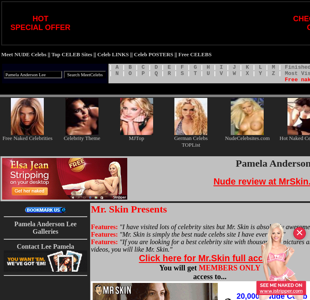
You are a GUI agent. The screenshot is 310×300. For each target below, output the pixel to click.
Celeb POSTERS (153, 54)
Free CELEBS (195, 54)
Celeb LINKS (113, 54)
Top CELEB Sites (71, 54)
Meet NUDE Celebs (23, 54)
